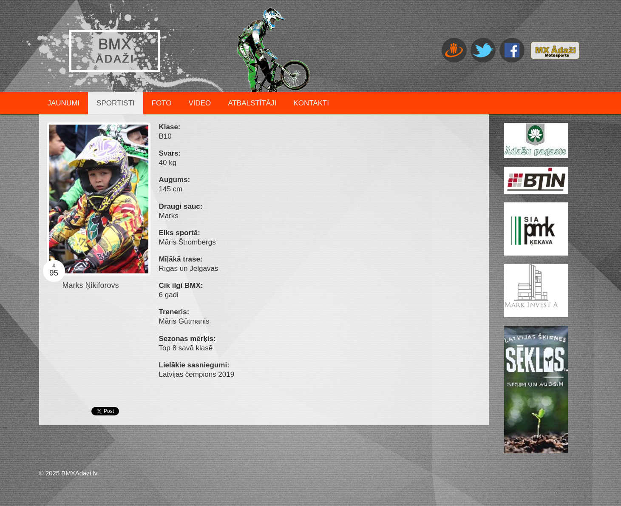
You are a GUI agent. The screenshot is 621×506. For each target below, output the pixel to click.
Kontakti (311, 103)
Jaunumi (64, 103)
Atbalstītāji (252, 103)
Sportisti (115, 103)
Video (199, 103)
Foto (162, 103)
